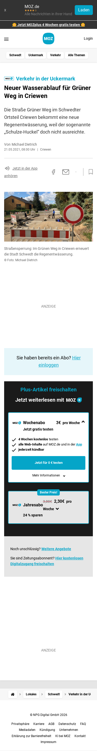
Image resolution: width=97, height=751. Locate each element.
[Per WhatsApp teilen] (76, 172)
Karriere (38, 724)
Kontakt (80, 736)
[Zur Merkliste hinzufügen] (89, 172)
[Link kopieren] (44, 172)
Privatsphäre (20, 724)
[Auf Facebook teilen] (53, 172)
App (79, 444)
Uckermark (35, 55)
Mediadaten (27, 730)
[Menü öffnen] (6, 39)
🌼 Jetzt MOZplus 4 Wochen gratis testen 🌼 (48, 25)
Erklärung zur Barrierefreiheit (31, 736)
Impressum (48, 742)
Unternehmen (68, 730)
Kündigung (47, 730)
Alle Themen (76, 55)
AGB (51, 724)
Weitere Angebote (56, 549)
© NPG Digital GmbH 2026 (48, 715)
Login (88, 38)
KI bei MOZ (62, 736)
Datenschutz (67, 724)
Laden (83, 9)
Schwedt (15, 55)
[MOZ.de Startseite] (48, 38)
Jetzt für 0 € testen (49, 463)
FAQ (83, 724)
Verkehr (55, 55)
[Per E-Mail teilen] (66, 172)
